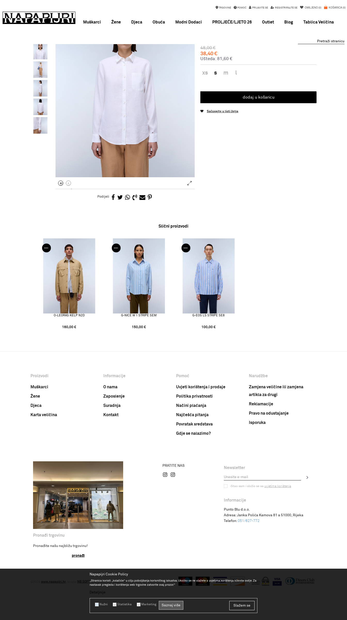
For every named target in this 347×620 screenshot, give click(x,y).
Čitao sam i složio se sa (261, 530)
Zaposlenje (114, 440)
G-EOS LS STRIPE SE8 (209, 359)
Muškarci (39, 431)
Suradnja (112, 450)
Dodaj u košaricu (258, 141)
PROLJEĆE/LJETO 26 (232, 22)
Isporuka (257, 467)
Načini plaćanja (191, 450)
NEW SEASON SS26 (173, 49)
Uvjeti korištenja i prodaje (200, 431)
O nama (110, 431)
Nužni (103, 604)
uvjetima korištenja (277, 530)
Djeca (36, 450)
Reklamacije (261, 448)
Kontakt (111, 459)
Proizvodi (78, 56)
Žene (35, 440)
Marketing (148, 604)
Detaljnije (98, 592)
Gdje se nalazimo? (193, 478)
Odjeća (93, 56)
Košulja (107, 56)
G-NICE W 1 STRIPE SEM (139, 359)
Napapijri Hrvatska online (48, 56)
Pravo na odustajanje (269, 457)
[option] (173, 49)
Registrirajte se (285, 7)
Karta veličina (43, 459)
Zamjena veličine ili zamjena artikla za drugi (276, 435)
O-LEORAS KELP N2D (69, 359)
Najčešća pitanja (192, 459)
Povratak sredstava (194, 468)
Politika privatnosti (194, 440)
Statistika (124, 604)
